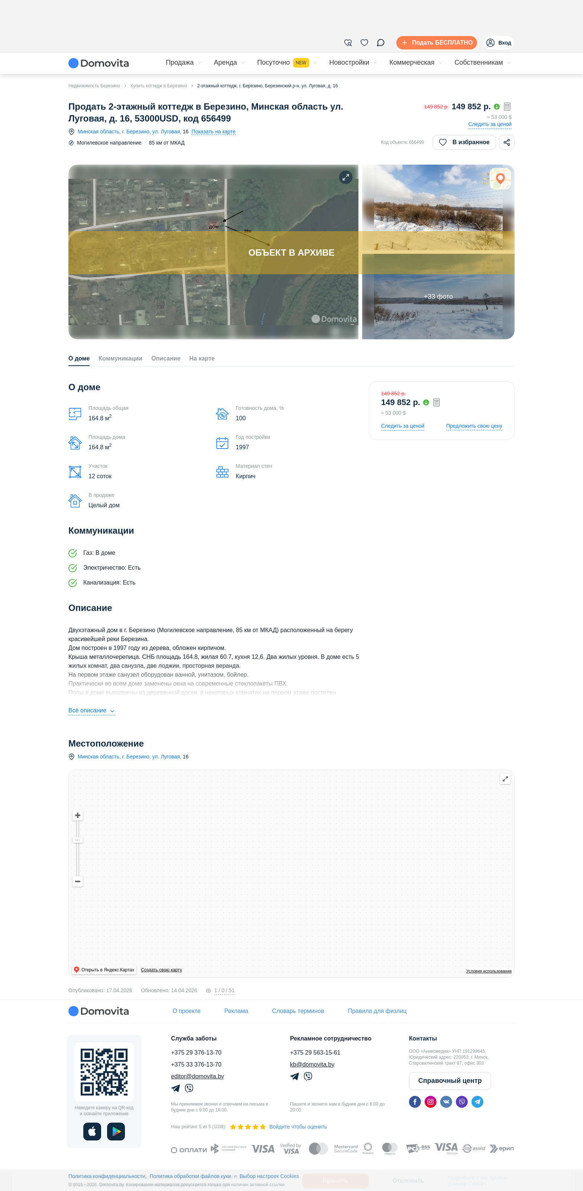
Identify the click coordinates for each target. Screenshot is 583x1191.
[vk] (446, 1102)
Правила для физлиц (377, 1011)
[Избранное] (364, 42)
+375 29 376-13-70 (196, 1052)
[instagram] (431, 1102)
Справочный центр (450, 1080)
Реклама (236, 1011)
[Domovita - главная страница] (98, 63)
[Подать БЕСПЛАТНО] (435, 42)
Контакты (423, 1038)
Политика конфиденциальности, (107, 1176)
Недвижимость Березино (94, 85)
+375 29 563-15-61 (315, 1052)
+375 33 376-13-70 (196, 1064)
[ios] (92, 1131)
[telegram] (477, 1102)
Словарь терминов (298, 1011)
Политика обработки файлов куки (190, 1176)
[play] (116, 1131)
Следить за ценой (490, 124)
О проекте (186, 1011)
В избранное (464, 142)
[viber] (462, 1102)
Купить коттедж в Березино (159, 85)
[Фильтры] (348, 42)
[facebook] (415, 1102)
